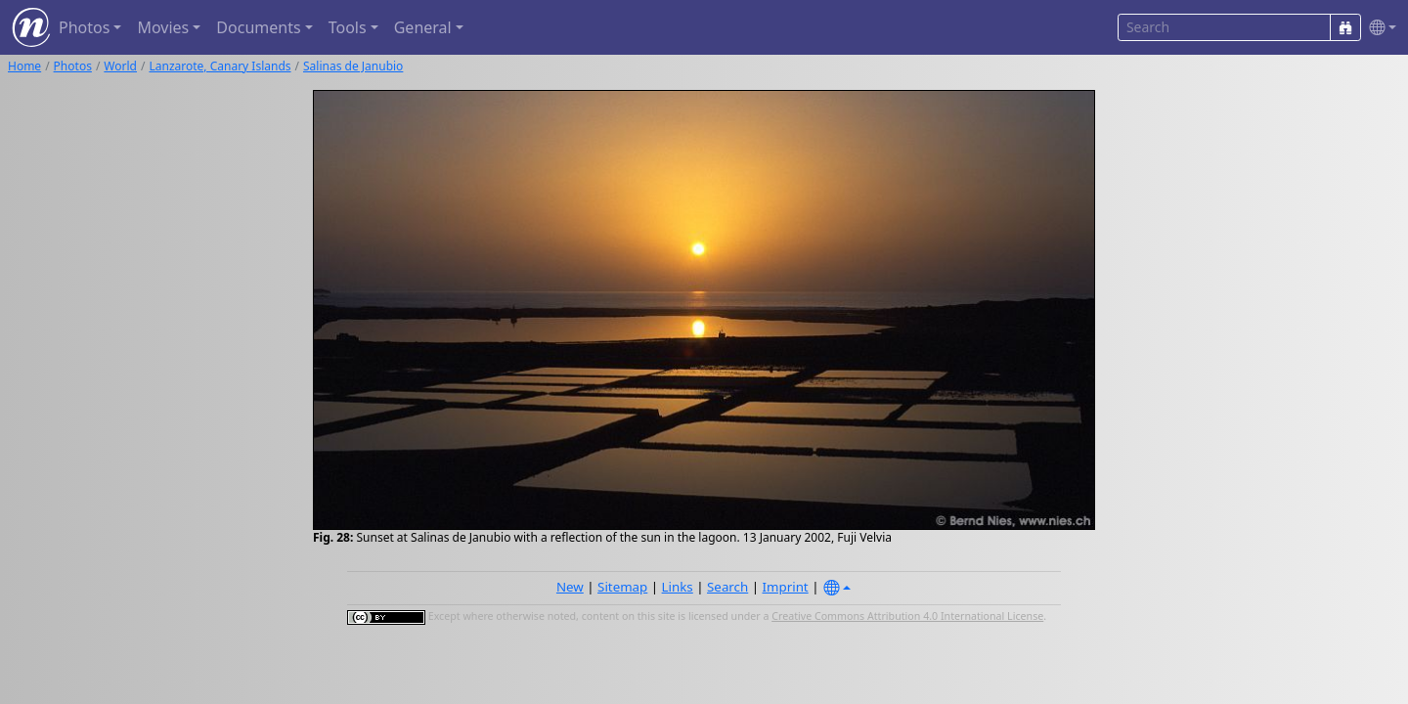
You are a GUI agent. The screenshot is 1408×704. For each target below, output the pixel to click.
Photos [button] (84, 27)
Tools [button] (348, 27)
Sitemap (622, 586)
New (570, 586)
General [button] (423, 27)
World (120, 66)
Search (727, 586)
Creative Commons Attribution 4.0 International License (907, 616)
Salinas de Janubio (353, 66)
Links (677, 586)
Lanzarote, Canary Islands (219, 66)
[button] (1378, 28)
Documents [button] (258, 27)
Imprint (786, 586)
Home (24, 66)
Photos (73, 66)
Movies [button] (163, 27)
